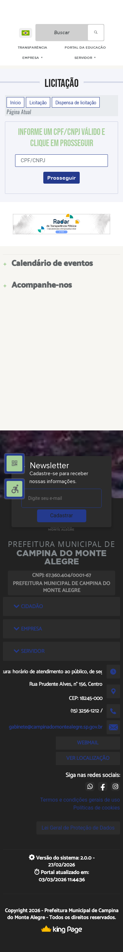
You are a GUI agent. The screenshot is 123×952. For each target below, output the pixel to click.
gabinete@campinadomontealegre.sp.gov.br (55, 727)
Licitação (38, 102)
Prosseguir (61, 178)
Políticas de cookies (96, 808)
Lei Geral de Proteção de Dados (78, 828)
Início (15, 102)
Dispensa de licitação (75, 102)
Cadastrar (61, 515)
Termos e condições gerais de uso (80, 800)
